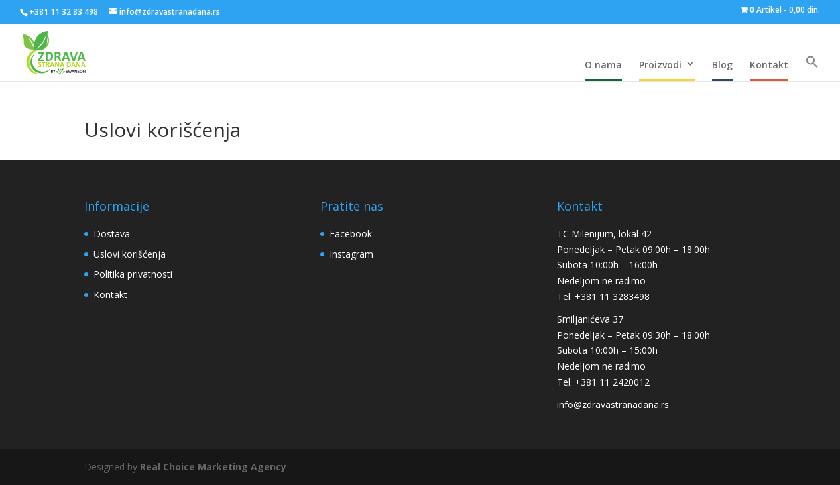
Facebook (351, 233)
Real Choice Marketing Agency (213, 466)
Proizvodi (660, 64)
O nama (603, 64)
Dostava (111, 233)
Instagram (351, 254)
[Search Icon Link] (812, 62)
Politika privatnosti (132, 274)
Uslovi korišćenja (129, 254)
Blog (722, 64)
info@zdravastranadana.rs (613, 404)
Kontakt (769, 64)
